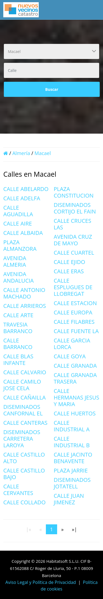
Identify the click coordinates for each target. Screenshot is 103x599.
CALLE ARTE (18, 315)
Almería (21, 153)
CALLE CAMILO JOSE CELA (22, 385)
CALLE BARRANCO (17, 344)
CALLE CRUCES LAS (72, 224)
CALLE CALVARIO (24, 372)
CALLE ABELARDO (26, 189)
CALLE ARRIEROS (24, 306)
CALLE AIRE (17, 223)
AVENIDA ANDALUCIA (18, 277)
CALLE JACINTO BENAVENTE (73, 458)
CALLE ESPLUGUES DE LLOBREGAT (73, 287)
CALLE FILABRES (74, 321)
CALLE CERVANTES (18, 490)
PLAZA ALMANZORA (20, 245)
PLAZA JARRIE (71, 470)
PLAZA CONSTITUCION (74, 192)
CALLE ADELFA (21, 198)
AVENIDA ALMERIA (14, 261)
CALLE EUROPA (73, 312)
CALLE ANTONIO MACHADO (24, 293)
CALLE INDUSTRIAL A (72, 426)
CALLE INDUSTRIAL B (72, 442)
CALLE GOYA (70, 356)
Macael (43, 153)
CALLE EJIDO (69, 262)
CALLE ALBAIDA (23, 233)
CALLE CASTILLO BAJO (24, 474)
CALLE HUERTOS (75, 413)
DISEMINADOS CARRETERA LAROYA (21, 438)
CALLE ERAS (69, 271)
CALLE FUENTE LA (76, 331)
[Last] (74, 529)
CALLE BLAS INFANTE (18, 360)
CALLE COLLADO (24, 502)
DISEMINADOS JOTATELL (72, 483)
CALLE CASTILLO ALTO (24, 458)
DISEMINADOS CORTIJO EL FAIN (75, 208)
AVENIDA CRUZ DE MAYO (73, 240)
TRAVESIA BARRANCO (17, 328)
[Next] (62, 529)
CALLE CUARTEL (74, 252)
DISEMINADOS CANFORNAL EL (23, 410)
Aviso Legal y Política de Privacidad (40, 582)
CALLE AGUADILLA (18, 211)
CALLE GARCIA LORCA (72, 344)
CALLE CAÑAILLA (24, 397)
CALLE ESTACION (75, 303)
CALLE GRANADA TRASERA (75, 378)
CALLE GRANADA (75, 365)
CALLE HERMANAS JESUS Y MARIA (76, 397)
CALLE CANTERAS (25, 422)
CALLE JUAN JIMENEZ (69, 499)
